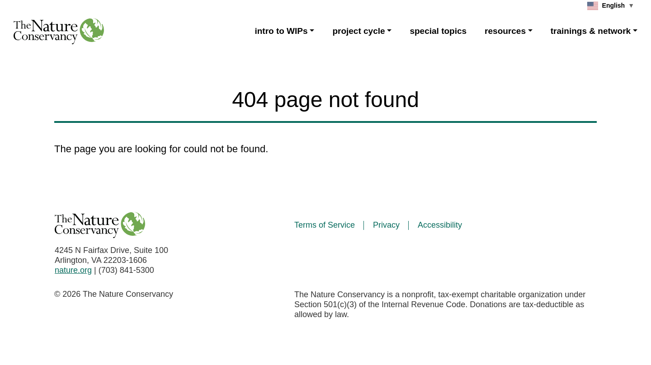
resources (505, 31)
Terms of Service (324, 224)
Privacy (386, 224)
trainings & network (591, 31)
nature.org (73, 270)
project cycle (358, 31)
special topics (438, 31)
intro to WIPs (281, 31)
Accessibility (440, 224)
